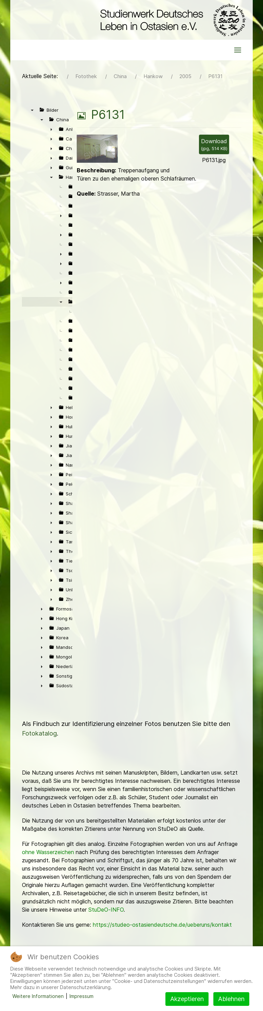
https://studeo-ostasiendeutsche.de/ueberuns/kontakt (162, 924)
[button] (237, 50)
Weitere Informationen (38, 996)
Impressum (81, 996)
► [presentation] (51, 129)
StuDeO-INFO (106, 909)
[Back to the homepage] (171, 20)
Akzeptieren (187, 998)
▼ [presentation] (32, 110)
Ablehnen (231, 998)
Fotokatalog (39, 733)
